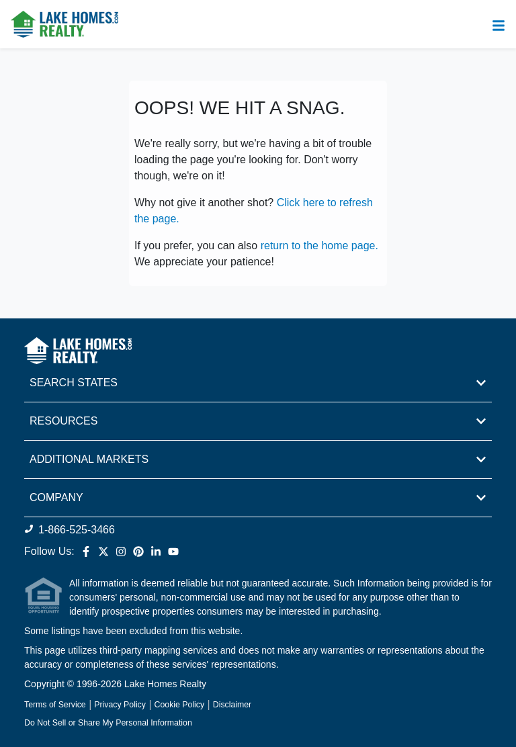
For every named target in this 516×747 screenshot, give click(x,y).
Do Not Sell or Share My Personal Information (108, 723)
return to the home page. (319, 245)
